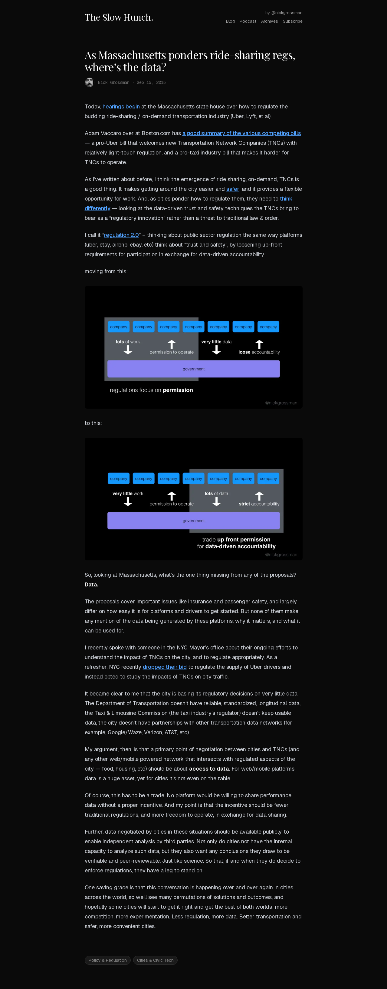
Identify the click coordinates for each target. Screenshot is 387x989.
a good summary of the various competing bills (241, 133)
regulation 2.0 (121, 234)
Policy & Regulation (108, 960)
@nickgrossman (287, 12)
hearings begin (121, 106)
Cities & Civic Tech (155, 960)
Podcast (248, 21)
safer (232, 188)
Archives (269, 21)
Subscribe (293, 21)
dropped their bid (165, 666)
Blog (230, 21)
